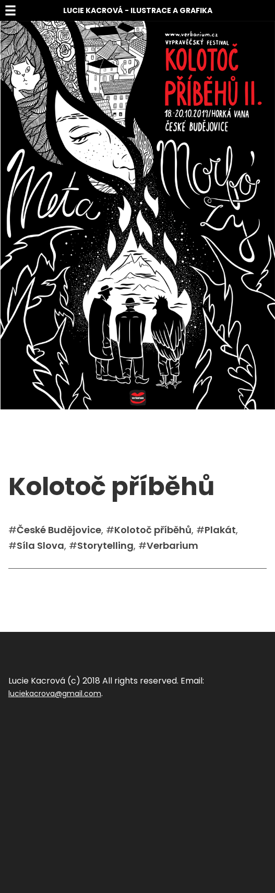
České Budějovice (59, 529)
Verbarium (172, 545)
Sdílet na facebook (42, 584)
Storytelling (105, 545)
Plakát (220, 529)
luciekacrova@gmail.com (54, 693)
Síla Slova (40, 545)
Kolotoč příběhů (153, 529)
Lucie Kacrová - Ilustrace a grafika (137, 10)
